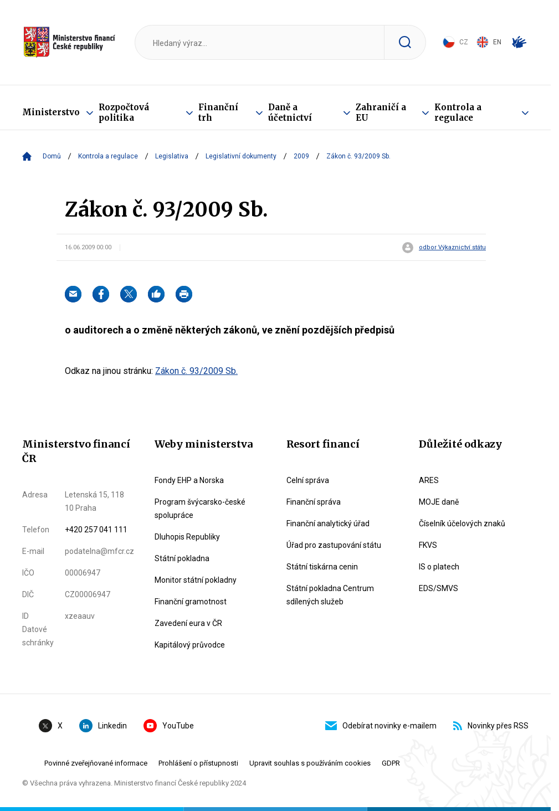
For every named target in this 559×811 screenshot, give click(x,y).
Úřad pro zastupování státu (333, 545)
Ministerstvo (51, 112)
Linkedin (103, 725)
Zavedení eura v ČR (188, 623)
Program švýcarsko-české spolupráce (200, 508)
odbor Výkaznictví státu (452, 247)
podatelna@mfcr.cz (99, 551)
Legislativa (171, 156)
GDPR (391, 763)
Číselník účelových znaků (462, 523)
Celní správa (307, 480)
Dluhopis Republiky (187, 536)
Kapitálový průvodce (190, 644)
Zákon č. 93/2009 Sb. (196, 371)
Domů (52, 156)
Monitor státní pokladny (196, 580)
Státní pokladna (182, 558)
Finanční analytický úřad (328, 523)
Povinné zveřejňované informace (95, 763)
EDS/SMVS (438, 588)
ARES (429, 480)
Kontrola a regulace (457, 112)
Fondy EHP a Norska (189, 480)
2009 (301, 156)
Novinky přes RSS (491, 725)
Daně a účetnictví (290, 112)
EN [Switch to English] (488, 42)
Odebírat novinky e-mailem (381, 725)
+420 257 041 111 (96, 529)
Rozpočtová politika (124, 112)
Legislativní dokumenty (241, 156)
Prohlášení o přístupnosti (198, 763)
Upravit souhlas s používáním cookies (310, 763)
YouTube (168, 725)
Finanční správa (313, 501)
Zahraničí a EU (381, 112)
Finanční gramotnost (191, 601)
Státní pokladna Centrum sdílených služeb (330, 595)
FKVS (428, 545)
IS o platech (439, 566)
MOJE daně (439, 501)
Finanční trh (218, 112)
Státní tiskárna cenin (322, 566)
